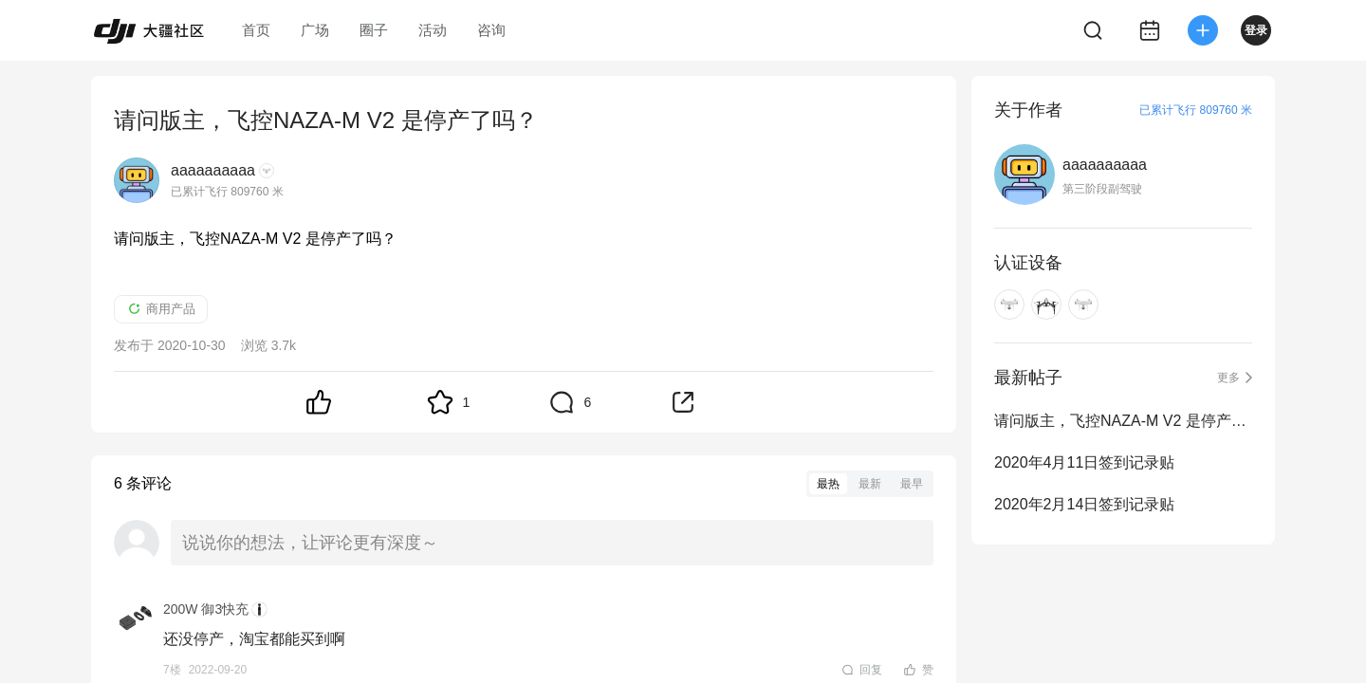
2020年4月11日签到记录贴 (1084, 462)
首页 (256, 30)
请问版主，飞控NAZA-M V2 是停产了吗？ (1123, 421)
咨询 (491, 30)
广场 (315, 30)
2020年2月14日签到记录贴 (1084, 504)
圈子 (374, 30)
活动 (432, 30)
